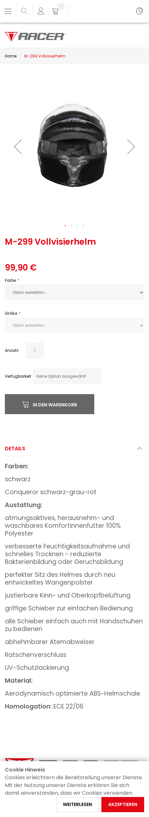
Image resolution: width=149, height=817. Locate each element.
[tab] (74, 450)
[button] (18, 146)
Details (15, 448)
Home (11, 56)
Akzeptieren (122, 804)
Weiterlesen (77, 804)
